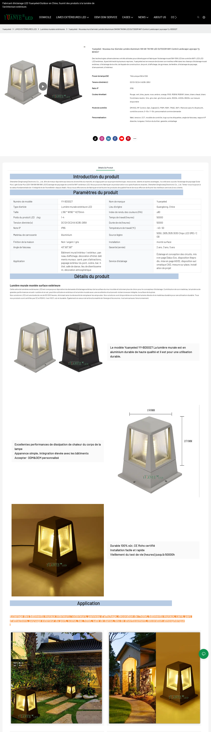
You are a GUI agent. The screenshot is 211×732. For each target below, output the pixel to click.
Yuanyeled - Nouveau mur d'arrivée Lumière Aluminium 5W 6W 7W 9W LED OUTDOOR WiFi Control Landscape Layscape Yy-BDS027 (123, 29)
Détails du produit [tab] (105, 167)
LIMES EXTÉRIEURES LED (26, 29)
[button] (176, 17)
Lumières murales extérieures (52, 29)
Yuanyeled (6, 29)
